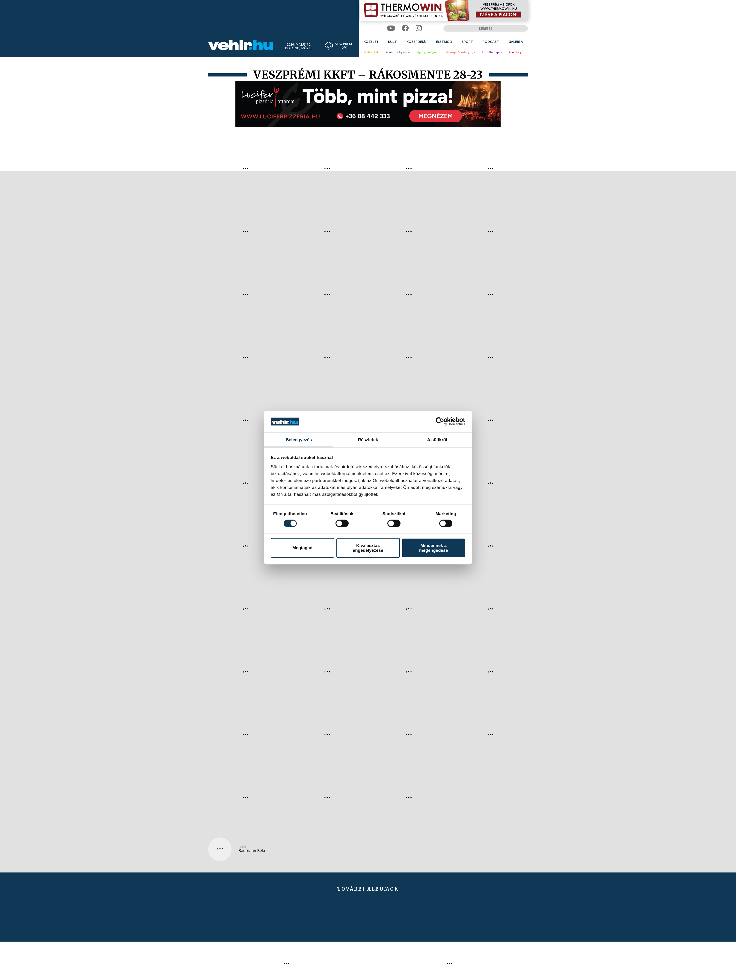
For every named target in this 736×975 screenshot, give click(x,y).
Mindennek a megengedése (433, 548)
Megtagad (302, 547)
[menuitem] (371, 41)
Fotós (242, 846)
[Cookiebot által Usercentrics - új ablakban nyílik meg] (445, 421)
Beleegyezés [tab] (299, 439)
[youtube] (391, 28)
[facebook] (405, 28)
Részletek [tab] (368, 439)
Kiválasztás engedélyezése (368, 548)
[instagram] (419, 28)
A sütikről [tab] (437, 439)
